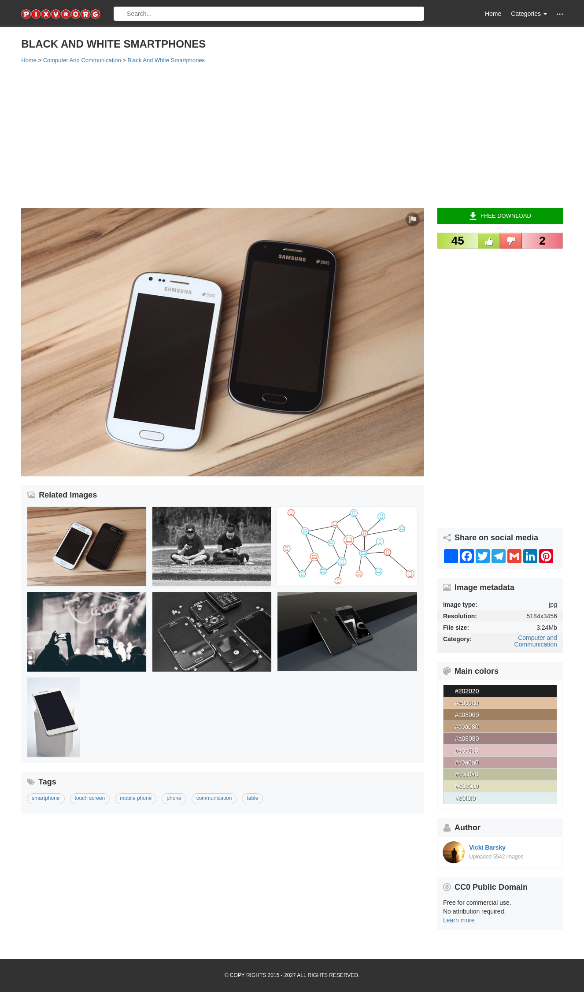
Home (493, 13)
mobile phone (136, 798)
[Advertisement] (285, 135)
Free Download (500, 216)
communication (214, 798)
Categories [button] (529, 13)
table (252, 798)
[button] (559, 14)
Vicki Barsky (487, 847)
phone (173, 798)
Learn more (459, 920)
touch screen (90, 798)
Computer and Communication (535, 641)
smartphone (45, 798)
